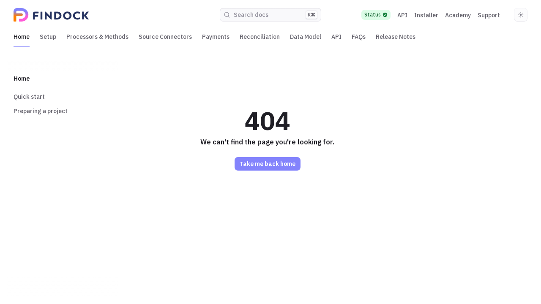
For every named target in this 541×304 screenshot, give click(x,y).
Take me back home (267, 164)
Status (376, 14)
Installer (426, 15)
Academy (458, 15)
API (402, 15)
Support (489, 15)
